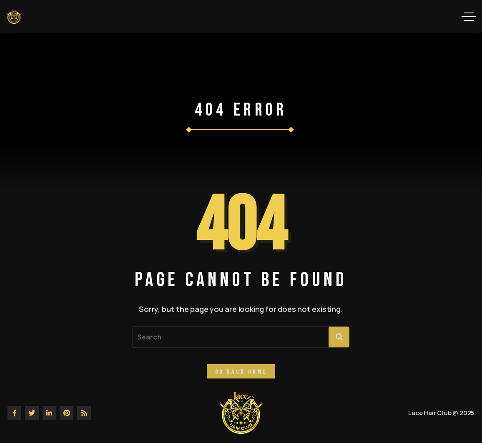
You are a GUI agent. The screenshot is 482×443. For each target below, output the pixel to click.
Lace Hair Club (429, 412)
